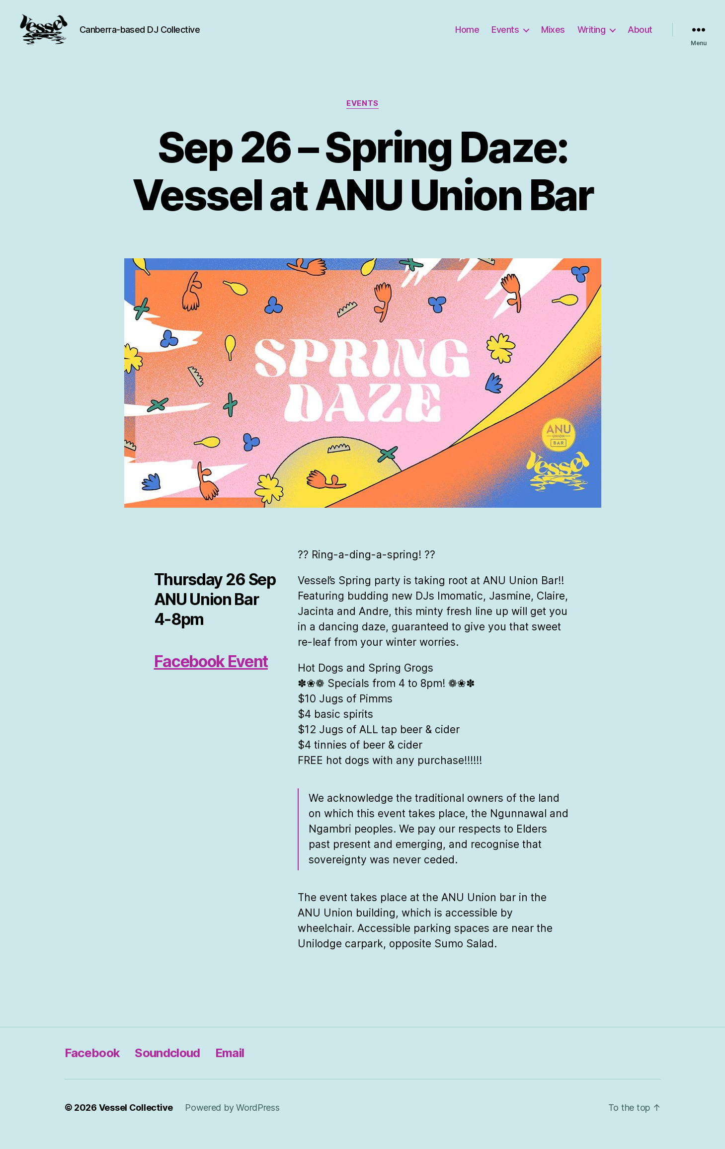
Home (467, 36)
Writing (591, 36)
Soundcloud (167, 1066)
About (640, 36)
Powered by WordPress (232, 1121)
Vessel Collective (136, 1121)
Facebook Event (211, 675)
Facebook (92, 1066)
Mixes (553, 36)
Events (505, 36)
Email (229, 1066)
